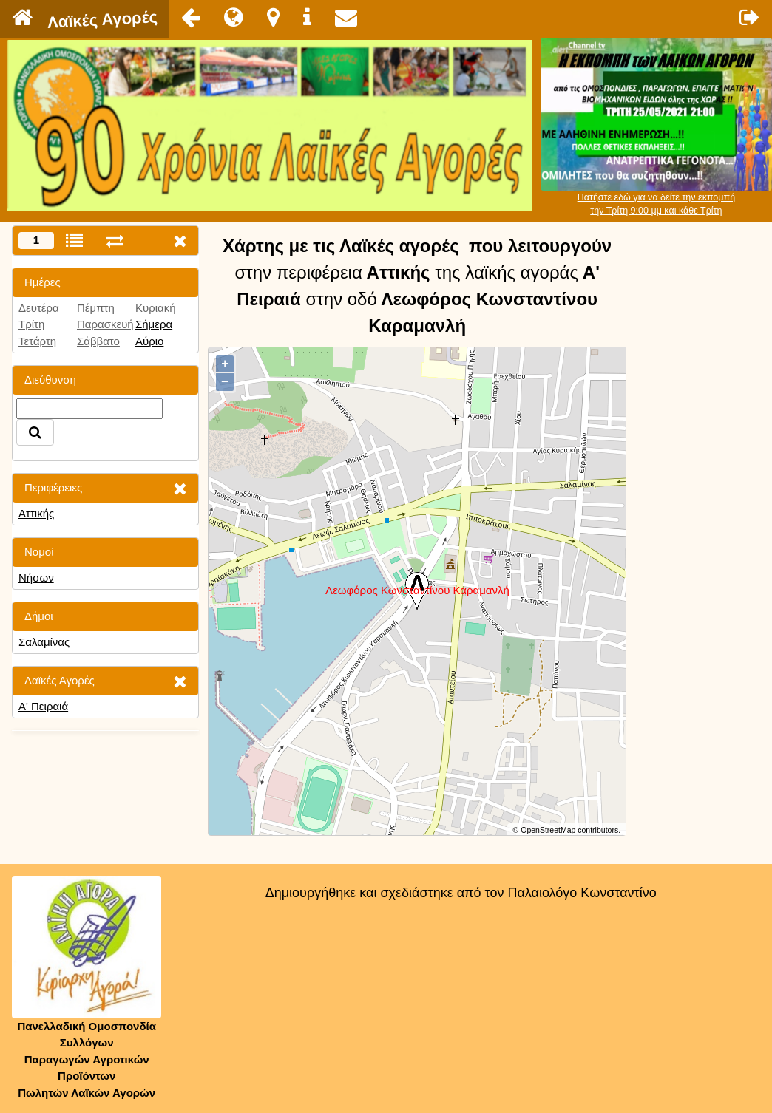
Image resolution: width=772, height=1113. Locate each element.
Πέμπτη (96, 308)
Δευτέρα (38, 308)
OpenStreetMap (548, 830)
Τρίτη (31, 324)
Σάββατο (98, 341)
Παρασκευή (105, 324)
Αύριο (149, 341)
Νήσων (36, 577)
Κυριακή (155, 308)
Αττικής (36, 513)
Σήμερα (153, 324)
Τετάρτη (37, 341)
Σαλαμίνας (44, 642)
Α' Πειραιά (43, 706)
